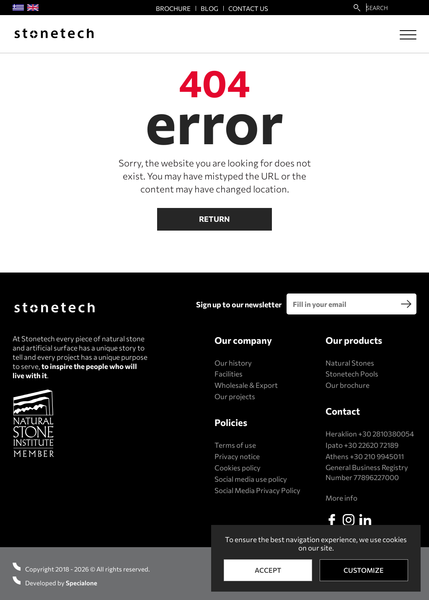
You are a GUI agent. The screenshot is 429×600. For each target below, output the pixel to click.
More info (341, 498)
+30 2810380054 (386, 433)
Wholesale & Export (246, 385)
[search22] (357, 8)
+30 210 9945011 (377, 456)
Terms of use (235, 445)
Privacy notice (237, 456)
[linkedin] (365, 520)
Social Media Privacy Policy (257, 490)
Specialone (81, 583)
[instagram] (348, 520)
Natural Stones (350, 362)
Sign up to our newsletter (239, 304)
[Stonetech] (54, 34)
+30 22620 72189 (371, 445)
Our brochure (348, 385)
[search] (405, 304)
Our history (233, 362)
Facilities (228, 373)
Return (214, 218)
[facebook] (332, 520)
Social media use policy (250, 479)
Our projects (234, 396)
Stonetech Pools (352, 373)
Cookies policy (237, 467)
